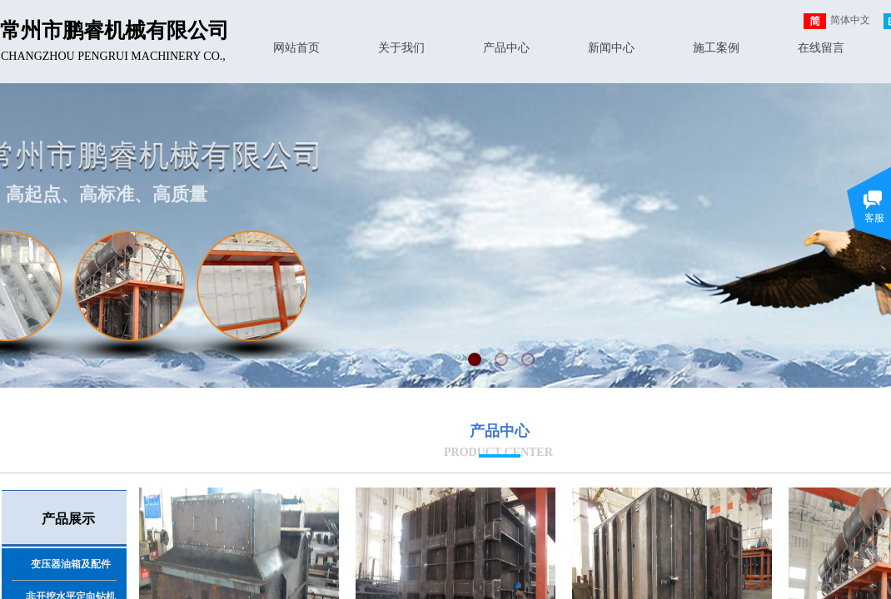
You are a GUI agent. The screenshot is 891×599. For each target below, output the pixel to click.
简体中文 (837, 21)
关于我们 (401, 48)
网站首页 (296, 48)
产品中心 (506, 48)
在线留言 (821, 48)
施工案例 (716, 48)
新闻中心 (611, 48)
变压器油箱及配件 (71, 564)
